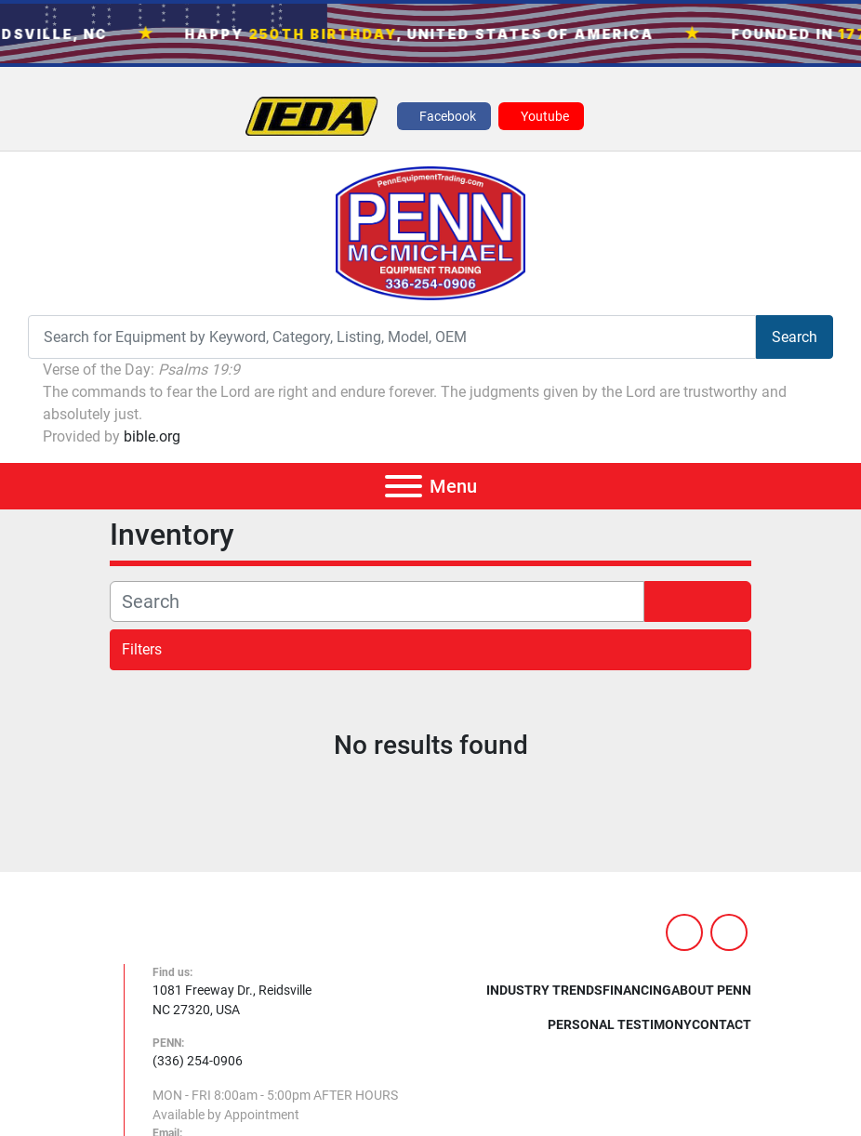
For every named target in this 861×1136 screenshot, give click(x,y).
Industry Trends (544, 990)
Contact (721, 1024)
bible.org (152, 436)
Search (794, 337)
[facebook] (444, 116)
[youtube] (541, 116)
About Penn (711, 990)
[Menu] (403, 486)
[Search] (392, 337)
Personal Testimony (620, 1024)
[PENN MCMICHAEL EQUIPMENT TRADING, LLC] (270, 938)
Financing (637, 990)
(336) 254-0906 (197, 1060)
